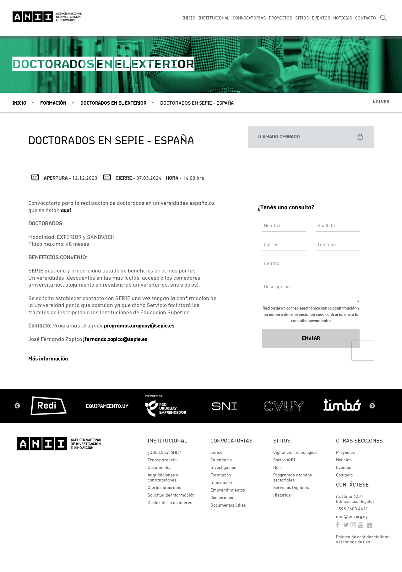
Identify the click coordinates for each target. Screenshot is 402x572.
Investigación (223, 467)
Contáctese (352, 484)
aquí (66, 210)
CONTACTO (365, 17)
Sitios (282, 440)
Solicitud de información (171, 495)
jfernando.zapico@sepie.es (115, 339)
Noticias (344, 459)
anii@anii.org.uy (352, 516)
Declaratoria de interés (170, 502)
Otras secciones (359, 440)
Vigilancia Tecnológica (295, 452)
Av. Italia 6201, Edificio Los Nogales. (356, 499)
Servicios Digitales (291, 487)
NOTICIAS (342, 17)
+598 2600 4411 (352, 508)
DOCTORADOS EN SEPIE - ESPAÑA (197, 103)
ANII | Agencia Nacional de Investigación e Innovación (47, 16)
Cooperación (222, 497)
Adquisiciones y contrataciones (163, 477)
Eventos (343, 467)
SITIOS (302, 17)
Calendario (221, 459)
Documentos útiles (228, 505)
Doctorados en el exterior (113, 103)
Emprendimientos (227, 489)
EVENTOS (321, 17)
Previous (17, 406)
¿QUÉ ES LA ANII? (164, 452)
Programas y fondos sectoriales (292, 477)
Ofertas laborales (164, 487)
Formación (53, 103)
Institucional (167, 440)
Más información (48, 358)
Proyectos (345, 452)
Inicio (19, 103)
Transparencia (162, 459)
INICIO (188, 17)
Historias (282, 495)
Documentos (159, 467)
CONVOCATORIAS (249, 17)
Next (372, 406)
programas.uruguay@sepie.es (139, 325)
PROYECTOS (280, 17)
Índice (216, 452)
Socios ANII (284, 459)
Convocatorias (231, 440)
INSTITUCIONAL (214, 17)
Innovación (221, 482)
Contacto (344, 474)
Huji (277, 467)
